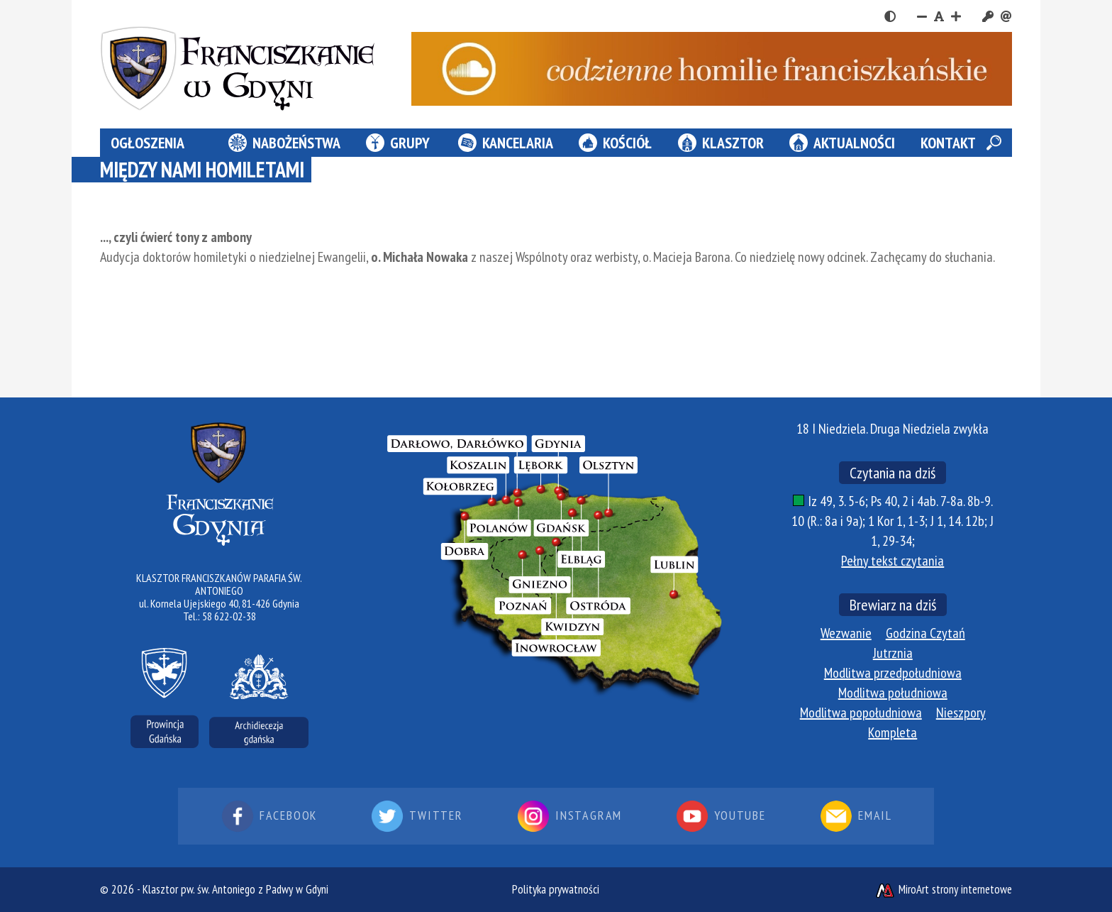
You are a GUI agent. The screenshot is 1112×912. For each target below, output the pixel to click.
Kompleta (892, 732)
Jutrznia (893, 653)
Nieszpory (961, 712)
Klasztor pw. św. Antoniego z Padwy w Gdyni (235, 889)
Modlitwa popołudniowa (861, 712)
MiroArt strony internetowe (943, 889)
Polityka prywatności (555, 889)
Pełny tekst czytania (892, 560)
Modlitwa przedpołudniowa (893, 673)
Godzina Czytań (925, 633)
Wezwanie (846, 633)
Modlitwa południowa (892, 692)
